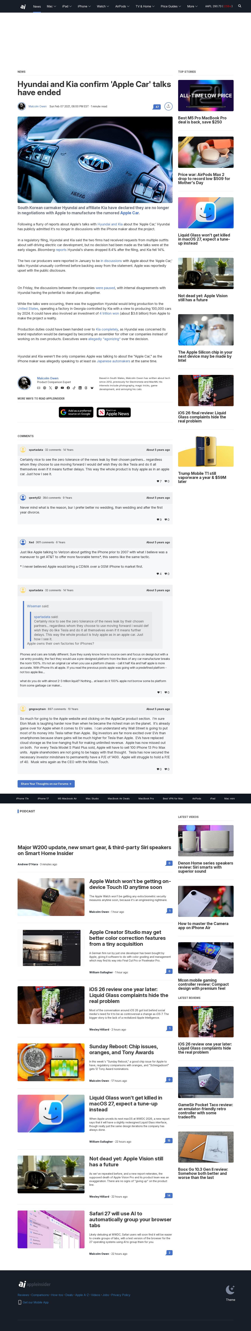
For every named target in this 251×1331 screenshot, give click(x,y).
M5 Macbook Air (67, 798)
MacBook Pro (146, 798)
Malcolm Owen (38, 106)
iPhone (84, 6)
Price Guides (171, 6)
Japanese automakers (113, 361)
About (158, 449)
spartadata (36, 449)
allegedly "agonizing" (104, 339)
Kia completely (107, 329)
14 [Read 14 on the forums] (168, 1195)
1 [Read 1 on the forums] (169, 910)
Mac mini (229, 798)
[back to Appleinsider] (23, 6)
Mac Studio (92, 798)
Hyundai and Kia (110, 224)
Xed (32, 542)
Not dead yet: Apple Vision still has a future (126, 1161)
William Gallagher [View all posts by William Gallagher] (101, 972)
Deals (69, 1295)
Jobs (105, 1295)
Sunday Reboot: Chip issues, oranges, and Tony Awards (123, 1049)
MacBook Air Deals (119, 798)
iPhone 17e (22, 798)
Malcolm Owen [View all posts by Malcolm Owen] (99, 911)
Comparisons (40, 1295)
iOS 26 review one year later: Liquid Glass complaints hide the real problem (128, 995)
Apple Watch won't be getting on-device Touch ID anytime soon (130, 884)
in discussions (111, 261)
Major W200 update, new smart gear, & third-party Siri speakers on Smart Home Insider (94, 850)
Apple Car (129, 213)
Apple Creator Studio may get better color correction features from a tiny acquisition (127, 938)
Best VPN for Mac (173, 798)
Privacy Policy (120, 1295)
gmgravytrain (38, 709)
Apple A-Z (82, 1295)
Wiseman (34, 606)
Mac (51, 6)
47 (157, 106)
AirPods (122, 6)
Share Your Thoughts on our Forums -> (46, 783)
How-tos (57, 1295)
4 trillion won (109, 313)
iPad (67, 6)
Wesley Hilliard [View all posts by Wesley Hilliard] (99, 1029)
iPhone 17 (43, 798)
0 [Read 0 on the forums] (169, 863)
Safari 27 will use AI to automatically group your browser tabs (130, 1219)
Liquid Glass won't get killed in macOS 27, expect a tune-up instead (125, 1104)
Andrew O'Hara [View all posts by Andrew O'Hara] (28, 864)
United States (28, 308)
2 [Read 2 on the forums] (169, 1252)
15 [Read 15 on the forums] (169, 1140)
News (37, 6)
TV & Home (145, 6)
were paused (105, 288)
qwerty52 (35, 497)
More (192, 6)
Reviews (23, 1295)
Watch (103, 6)
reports (61, 250)
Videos (95, 1295)
